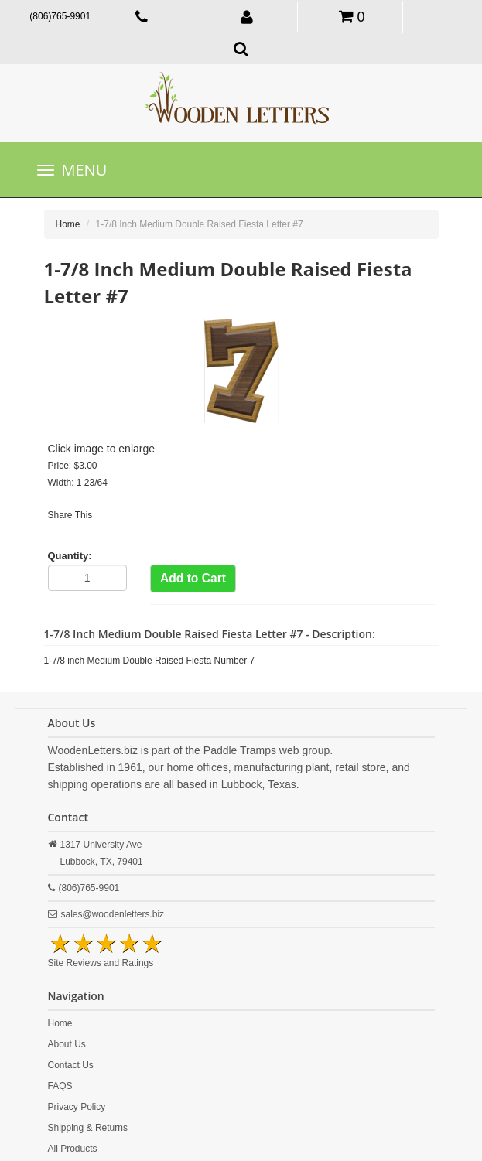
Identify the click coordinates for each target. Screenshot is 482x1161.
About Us (67, 1044)
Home (68, 224)
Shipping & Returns (88, 1127)
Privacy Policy (77, 1106)
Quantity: (70, 556)
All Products (72, 1148)
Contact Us (71, 1065)
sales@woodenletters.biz (113, 914)
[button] (247, 16)
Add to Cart (193, 578)
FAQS (60, 1086)
